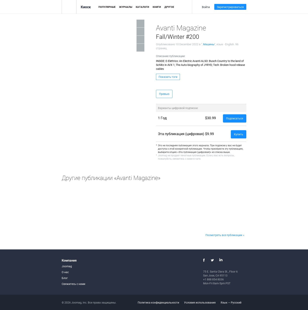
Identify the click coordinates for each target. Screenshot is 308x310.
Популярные (107, 7)
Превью (164, 94)
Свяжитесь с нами (73, 284)
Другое (169, 7)
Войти (206, 7)
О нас (65, 272)
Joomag (67, 266)
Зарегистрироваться (230, 7)
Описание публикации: (170, 56)
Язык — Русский (233, 302)
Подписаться (234, 118)
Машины (208, 44)
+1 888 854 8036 (213, 279)
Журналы (125, 7)
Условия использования (200, 302)
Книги (157, 7)
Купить (238, 134)
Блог (65, 278)
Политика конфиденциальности (158, 302)
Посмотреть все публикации (223, 235)
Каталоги (142, 7)
